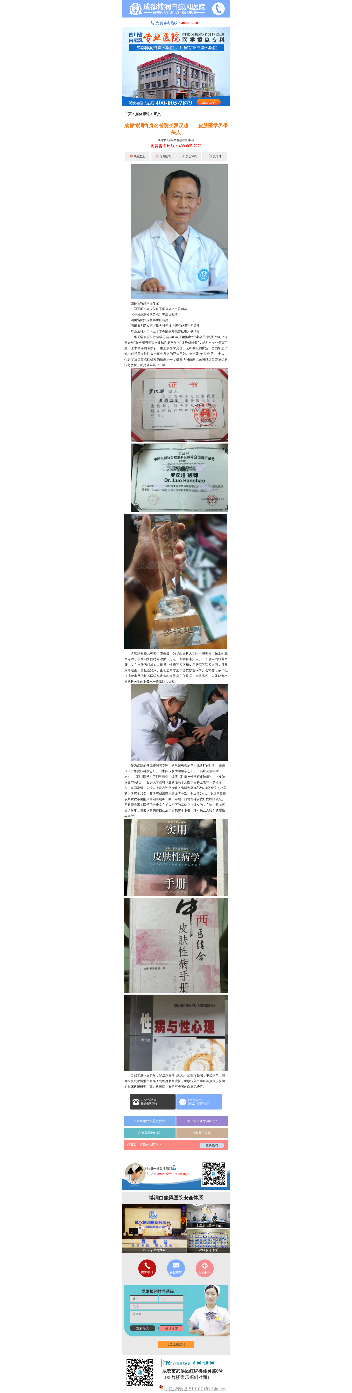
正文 (157, 114)
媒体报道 (142, 114)
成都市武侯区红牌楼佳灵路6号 (176, 140)
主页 (128, 114)
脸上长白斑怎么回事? (202, 1121)
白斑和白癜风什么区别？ (144, 1145)
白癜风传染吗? (202, 1133)
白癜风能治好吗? (150, 1133)
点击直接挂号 (176, 1344)
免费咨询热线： (176, 23)
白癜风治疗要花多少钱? (150, 1121)
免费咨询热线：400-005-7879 (176, 146)
